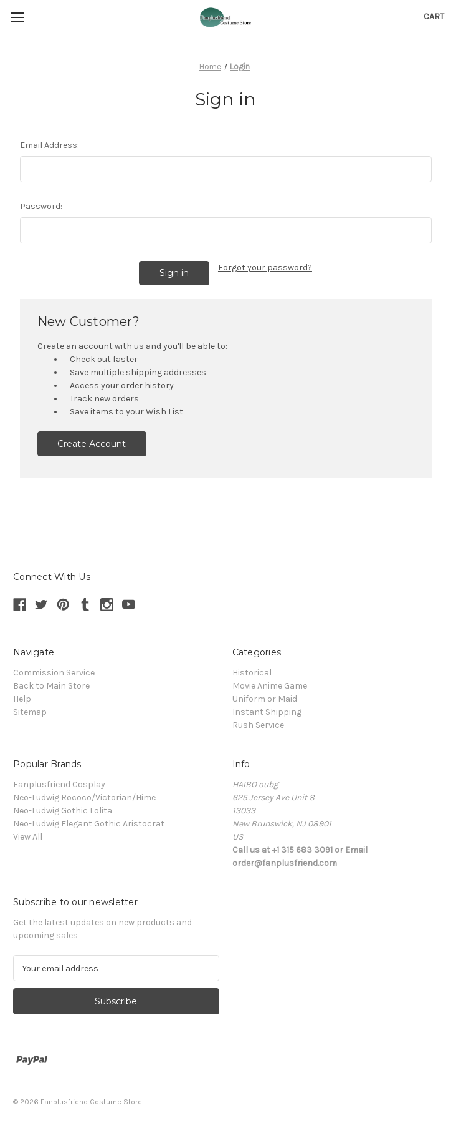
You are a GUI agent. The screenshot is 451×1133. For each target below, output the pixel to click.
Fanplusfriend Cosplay (59, 783)
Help (22, 698)
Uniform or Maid (264, 698)
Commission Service (54, 672)
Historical (252, 672)
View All (27, 836)
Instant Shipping (266, 711)
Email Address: (49, 145)
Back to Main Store (51, 685)
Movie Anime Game (269, 685)
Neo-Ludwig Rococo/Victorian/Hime (84, 797)
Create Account (91, 443)
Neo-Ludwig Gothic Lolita (62, 810)
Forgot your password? (265, 267)
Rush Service (258, 724)
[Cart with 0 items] (434, 16)
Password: (41, 206)
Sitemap (30, 711)
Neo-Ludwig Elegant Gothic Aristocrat (88, 823)
